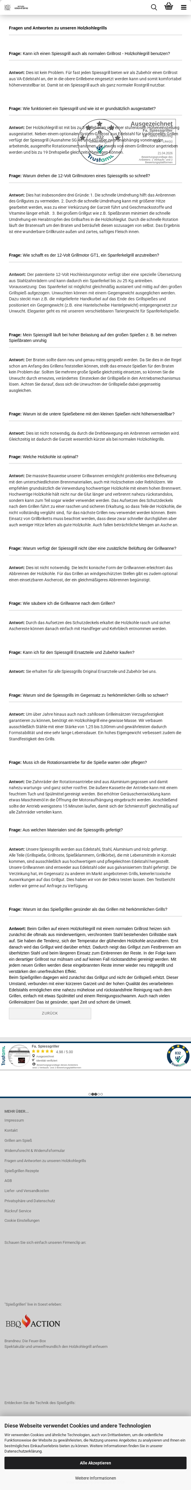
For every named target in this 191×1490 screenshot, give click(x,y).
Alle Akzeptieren (95, 1463)
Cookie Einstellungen (22, 1220)
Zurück (50, 1013)
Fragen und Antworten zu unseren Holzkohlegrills (45, 1160)
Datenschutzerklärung (23, 1451)
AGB (8, 1180)
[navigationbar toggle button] (183, 7)
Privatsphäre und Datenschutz (29, 1201)
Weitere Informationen (95, 1478)
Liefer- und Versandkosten (26, 1190)
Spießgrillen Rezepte (21, 1171)
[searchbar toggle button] (153, 7)
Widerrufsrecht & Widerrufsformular (34, 1150)
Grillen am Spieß (18, 1140)
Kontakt (11, 1130)
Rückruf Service (17, 1211)
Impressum (14, 1120)
